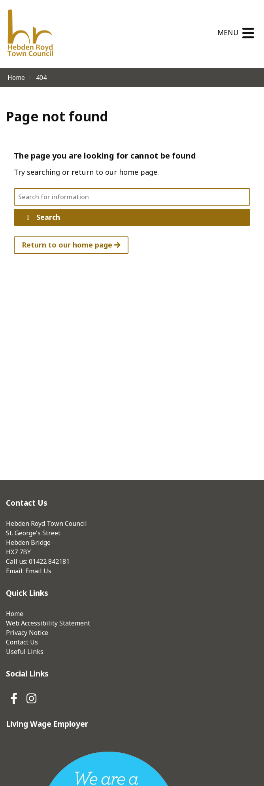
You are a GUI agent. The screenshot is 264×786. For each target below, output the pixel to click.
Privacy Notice (27, 632)
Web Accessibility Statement (48, 623)
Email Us (38, 571)
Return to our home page (71, 244)
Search (42, 217)
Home (14, 613)
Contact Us (22, 642)
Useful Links (24, 651)
